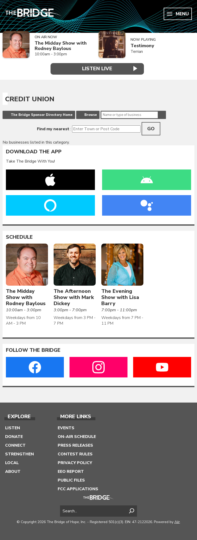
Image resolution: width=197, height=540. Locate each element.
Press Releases (75, 445)
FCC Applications (78, 489)
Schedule (19, 237)
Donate (14, 436)
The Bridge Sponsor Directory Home (42, 115)
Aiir (177, 521)
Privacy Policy (75, 463)
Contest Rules (75, 454)
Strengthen (19, 454)
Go (151, 129)
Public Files (71, 480)
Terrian (137, 51)
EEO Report (71, 471)
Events (66, 428)
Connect (15, 445)
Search (162, 115)
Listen (12, 428)
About (13, 471)
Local (12, 463)
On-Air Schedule (77, 436)
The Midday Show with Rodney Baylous (61, 46)
